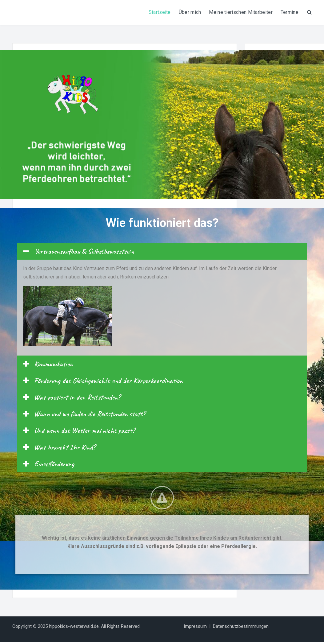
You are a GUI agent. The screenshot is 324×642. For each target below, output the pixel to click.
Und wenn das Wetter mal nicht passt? (84, 430)
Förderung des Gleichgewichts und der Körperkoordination (108, 380)
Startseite (160, 12)
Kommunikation (53, 363)
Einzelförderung (54, 463)
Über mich (190, 12)
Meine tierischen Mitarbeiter (240, 12)
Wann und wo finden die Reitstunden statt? (89, 413)
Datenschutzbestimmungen (241, 626)
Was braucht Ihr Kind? (64, 447)
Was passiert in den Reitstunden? (77, 397)
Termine (289, 12)
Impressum (195, 626)
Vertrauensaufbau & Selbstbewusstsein (84, 251)
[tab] (162, 251)
